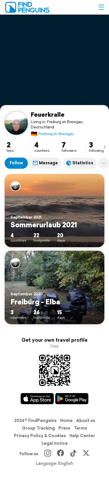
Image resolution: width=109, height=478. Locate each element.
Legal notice (55, 443)
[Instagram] (47, 454)
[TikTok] (73, 454)
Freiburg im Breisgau (52, 133)
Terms (80, 428)
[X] (86, 454)
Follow (16, 163)
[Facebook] (60, 454)
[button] (101, 7)
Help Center (82, 436)
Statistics (79, 163)
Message (45, 163)
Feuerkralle (48, 114)
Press (64, 428)
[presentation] (105, 147)
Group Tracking (38, 428)
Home (66, 420)
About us (85, 420)
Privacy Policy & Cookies (40, 436)
